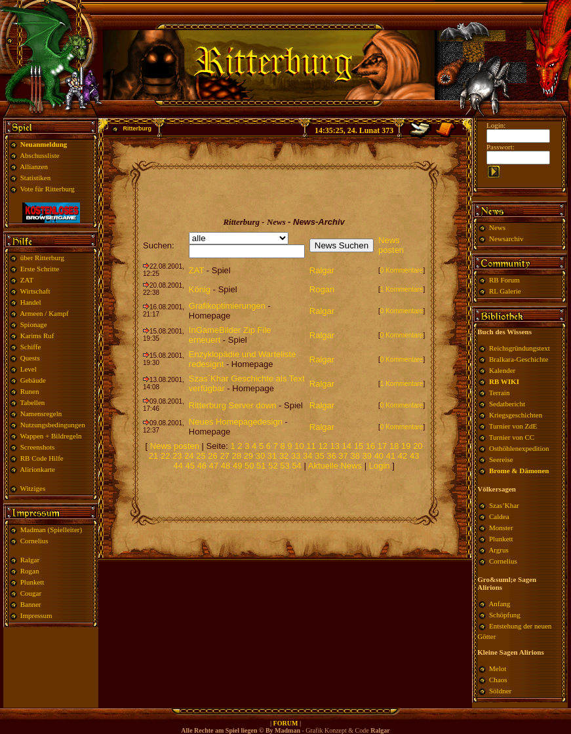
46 (202, 466)
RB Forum (504, 280)
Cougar (30, 593)
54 (296, 466)
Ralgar (29, 560)
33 (295, 456)
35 (319, 456)
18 (394, 446)
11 (310, 446)
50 (249, 466)
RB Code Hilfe (42, 458)
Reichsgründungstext (519, 348)
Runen (29, 391)
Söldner (500, 691)
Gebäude (33, 380)
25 (200, 456)
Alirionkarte (37, 469)
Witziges (33, 488)
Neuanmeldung (44, 144)
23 (177, 456)
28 (236, 456)
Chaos (498, 680)
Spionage (33, 324)
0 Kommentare (401, 270)
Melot (497, 668)
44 (177, 466)
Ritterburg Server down (233, 405)
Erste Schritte (40, 269)
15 (358, 446)
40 (379, 456)
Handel (30, 302)
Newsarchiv (505, 238)
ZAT (26, 280)
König (199, 289)
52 (272, 466)
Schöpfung (505, 615)
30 (260, 456)
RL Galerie (505, 291)
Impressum (36, 615)
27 (224, 456)
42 (402, 456)
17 (382, 446)
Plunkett (32, 582)
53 (284, 466)
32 (283, 456)
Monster (501, 527)
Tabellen (32, 402)
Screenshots (37, 447)
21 (153, 456)
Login (380, 466)
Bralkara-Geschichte (518, 359)
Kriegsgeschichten (515, 415)
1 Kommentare (401, 289)
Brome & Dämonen (519, 470)
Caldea (499, 516)
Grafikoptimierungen (227, 306)
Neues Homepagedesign (236, 422)
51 (261, 466)
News (497, 227)
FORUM (285, 723)
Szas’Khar (504, 505)
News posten (391, 245)
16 (370, 446)
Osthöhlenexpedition (519, 448)
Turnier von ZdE (513, 426)
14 (346, 446)
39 (367, 456)
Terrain (499, 392)
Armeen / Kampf (44, 313)
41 (390, 456)
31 (272, 456)
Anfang (499, 604)
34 (307, 456)
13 (334, 446)
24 (188, 456)
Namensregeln (41, 413)
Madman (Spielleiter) (51, 529)
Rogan (29, 571)
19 (405, 446)
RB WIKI (504, 381)
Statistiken (35, 178)
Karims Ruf (37, 335)
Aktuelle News (335, 466)
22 (165, 456)
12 (322, 446)
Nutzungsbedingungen (52, 425)
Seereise (501, 459)
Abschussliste (40, 155)
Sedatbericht (507, 404)
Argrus (498, 550)
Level (28, 369)
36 (331, 456)
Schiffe (30, 347)
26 (212, 456)
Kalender (502, 370)
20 (417, 446)
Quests (30, 358)
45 (190, 466)
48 (225, 466)
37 (342, 456)
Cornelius (34, 541)
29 (248, 456)
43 (414, 456)
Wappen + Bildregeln (51, 436)
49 (237, 466)
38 (354, 456)
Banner (30, 604)
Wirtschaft (35, 291)
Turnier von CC (511, 437)
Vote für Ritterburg (47, 189)
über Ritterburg (42, 257)
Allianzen (34, 166)
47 (213, 466)
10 (299, 446)
